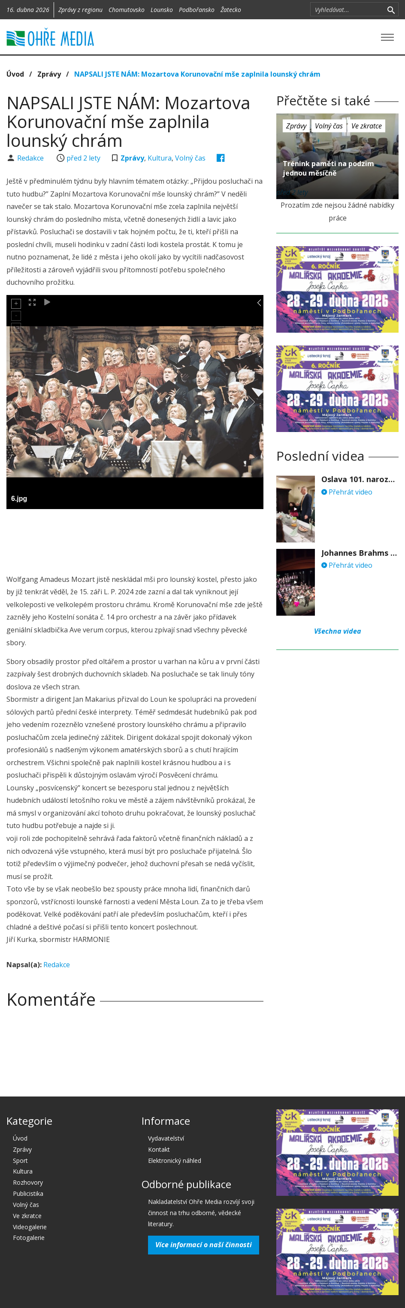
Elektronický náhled (174, 1160)
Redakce (31, 158)
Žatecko (231, 10)
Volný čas (190, 158)
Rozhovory (28, 1182)
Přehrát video (346, 492)
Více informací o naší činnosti (203, 1244)
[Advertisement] (162, 539)
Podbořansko (197, 10)
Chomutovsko (127, 10)
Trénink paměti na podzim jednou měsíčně (328, 168)
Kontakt (159, 1149)
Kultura (160, 158)
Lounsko (162, 10)
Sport (20, 1160)
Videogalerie (30, 1227)
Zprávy (49, 74)
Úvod (15, 74)
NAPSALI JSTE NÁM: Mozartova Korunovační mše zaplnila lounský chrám (197, 74)
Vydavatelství (166, 1138)
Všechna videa (337, 631)
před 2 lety (83, 158)
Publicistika (28, 1193)
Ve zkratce (366, 126)
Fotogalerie (29, 1238)
